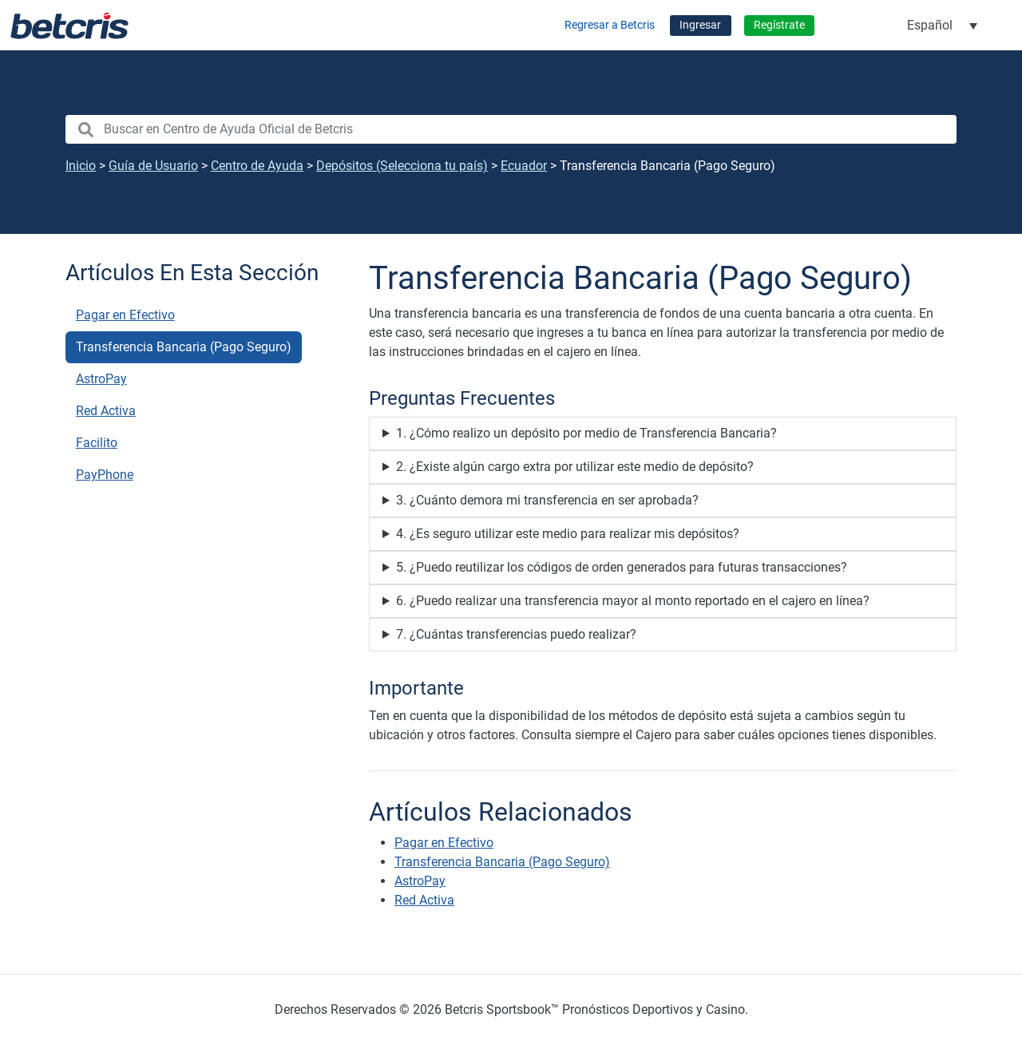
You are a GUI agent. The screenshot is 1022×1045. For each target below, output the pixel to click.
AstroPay (101, 378)
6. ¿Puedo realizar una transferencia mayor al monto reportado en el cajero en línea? (632, 600)
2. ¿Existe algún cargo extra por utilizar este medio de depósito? (575, 466)
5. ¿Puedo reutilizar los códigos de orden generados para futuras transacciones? (621, 567)
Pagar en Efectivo (125, 315)
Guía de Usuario (153, 165)
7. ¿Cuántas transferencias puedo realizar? (516, 634)
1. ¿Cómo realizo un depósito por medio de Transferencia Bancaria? (586, 433)
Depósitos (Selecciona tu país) (402, 165)
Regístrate (779, 25)
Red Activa (106, 410)
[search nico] (511, 129)
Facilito (96, 442)
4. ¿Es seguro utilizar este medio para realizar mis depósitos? (567, 533)
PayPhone (104, 474)
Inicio (80, 165)
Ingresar (700, 25)
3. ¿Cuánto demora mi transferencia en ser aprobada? (547, 500)
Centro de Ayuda (257, 165)
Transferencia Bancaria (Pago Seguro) (183, 346)
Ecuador (524, 165)
